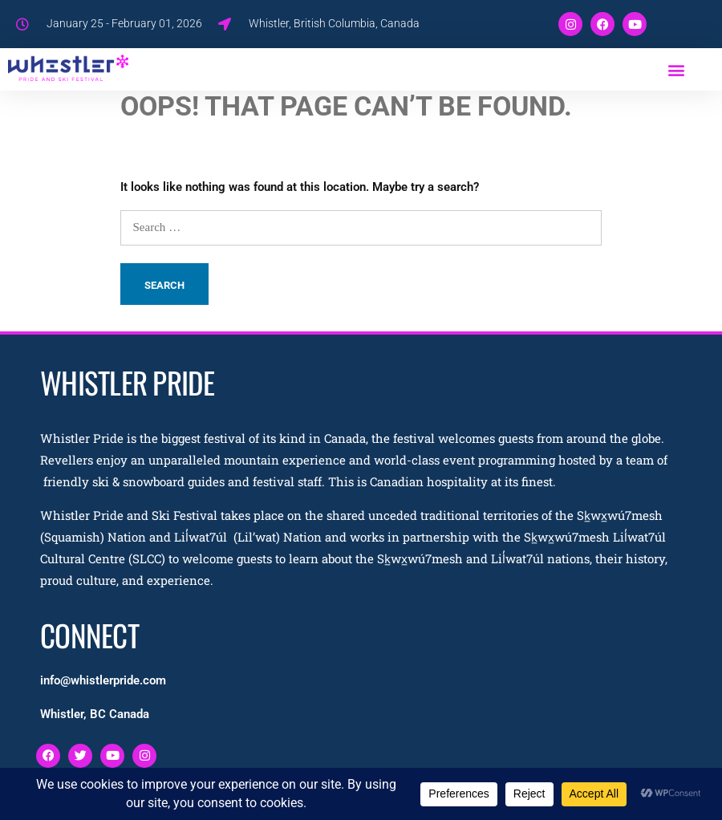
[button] (676, 69)
